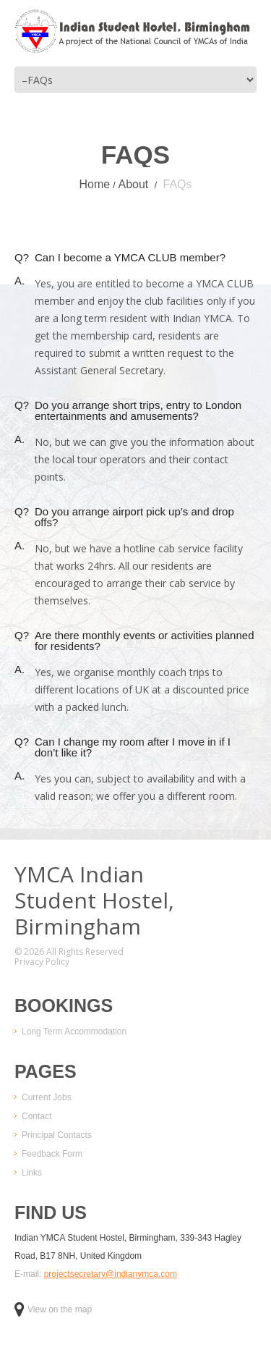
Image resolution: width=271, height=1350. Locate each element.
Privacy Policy (41, 962)
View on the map (53, 1309)
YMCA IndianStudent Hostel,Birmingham (94, 900)
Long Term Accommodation (74, 1031)
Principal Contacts (57, 1135)
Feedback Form (52, 1154)
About (133, 184)
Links (32, 1173)
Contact (36, 1116)
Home (94, 184)
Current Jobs (47, 1097)
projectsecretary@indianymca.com (110, 1274)
